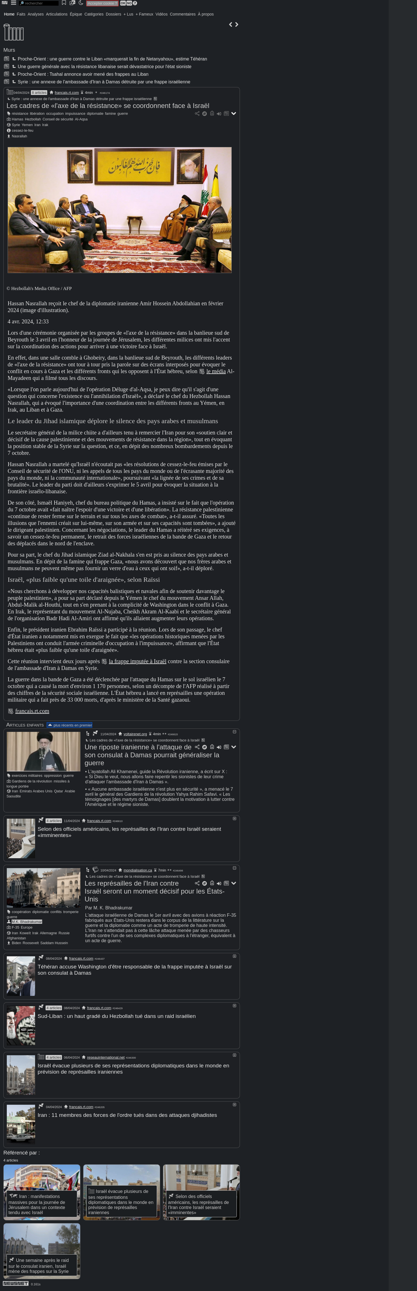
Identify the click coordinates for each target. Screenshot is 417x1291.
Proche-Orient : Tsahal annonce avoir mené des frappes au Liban (79, 74)
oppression (53, 775)
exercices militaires (27, 775)
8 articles (39, 92)
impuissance (75, 113)
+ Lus (129, 14)
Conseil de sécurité (57, 119)
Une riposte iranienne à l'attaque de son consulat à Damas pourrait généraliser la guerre (152, 755)
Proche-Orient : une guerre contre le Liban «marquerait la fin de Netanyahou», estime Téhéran (109, 59)
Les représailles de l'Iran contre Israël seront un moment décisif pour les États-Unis (155, 891)
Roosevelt (31, 942)
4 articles (53, 821)
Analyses (36, 14)
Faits (21, 14)
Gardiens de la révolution (32, 781)
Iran (37, 125)
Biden (16, 942)
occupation (55, 113)
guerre (122, 113)
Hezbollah (33, 119)
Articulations (57, 14)
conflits (56, 911)
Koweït (25, 933)
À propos (206, 14)
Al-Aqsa (81, 119)
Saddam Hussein (54, 942)
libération (37, 113)
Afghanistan (16, 938)
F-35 (15, 927)
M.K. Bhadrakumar (27, 921)
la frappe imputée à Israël (137, 661)
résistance (20, 113)
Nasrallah (19, 136)
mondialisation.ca (138, 870)
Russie (64, 933)
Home (9, 14)
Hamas (17, 119)
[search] (39, 3)
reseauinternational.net (105, 1056)
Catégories (94, 14)
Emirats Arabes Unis (36, 791)
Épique (76, 14)
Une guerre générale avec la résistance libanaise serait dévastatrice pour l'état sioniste (101, 66)
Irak (45, 125)
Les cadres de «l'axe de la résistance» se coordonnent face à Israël (108, 105)
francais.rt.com (67, 92)
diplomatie (95, 113)
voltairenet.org (135, 734)
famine (110, 113)
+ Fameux (144, 14)
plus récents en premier (69, 725)
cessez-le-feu (22, 130)
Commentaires (182, 14)
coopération (21, 911)
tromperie (71, 911)
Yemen (27, 125)
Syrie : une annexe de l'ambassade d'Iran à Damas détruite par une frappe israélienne (100, 81)
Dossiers (113, 14)
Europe (27, 927)
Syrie (16, 125)
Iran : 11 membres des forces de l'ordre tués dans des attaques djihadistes (127, 1114)
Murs (9, 50)
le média (216, 371)
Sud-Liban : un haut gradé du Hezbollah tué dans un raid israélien (117, 1015)
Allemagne (48, 933)
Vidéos (162, 14)
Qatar (58, 791)
